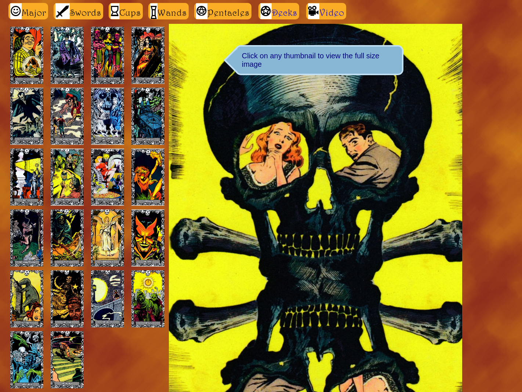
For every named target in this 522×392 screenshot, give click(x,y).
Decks (284, 12)
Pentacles (223, 11)
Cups (125, 11)
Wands (168, 11)
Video (331, 12)
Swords (78, 11)
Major (28, 11)
